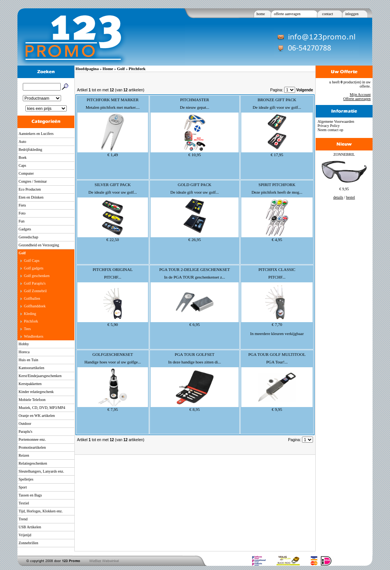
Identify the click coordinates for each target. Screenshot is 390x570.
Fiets (22, 205)
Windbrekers (33, 336)
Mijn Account (360, 94)
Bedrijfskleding (30, 149)
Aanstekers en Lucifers (36, 134)
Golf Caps (31, 260)
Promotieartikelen (32, 447)
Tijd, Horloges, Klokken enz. (41, 511)
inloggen (352, 14)
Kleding (30, 314)
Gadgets (25, 229)
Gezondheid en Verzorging (39, 245)
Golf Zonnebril (35, 291)
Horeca (24, 352)
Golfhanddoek (35, 306)
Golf (22, 253)
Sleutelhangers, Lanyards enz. (41, 471)
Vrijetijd (25, 535)
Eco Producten (30, 189)
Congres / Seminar (33, 181)
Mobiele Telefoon (32, 400)
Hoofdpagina (87, 68)
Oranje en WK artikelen (37, 415)
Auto (22, 141)
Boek (23, 157)
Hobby (24, 344)
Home (107, 68)
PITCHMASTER (194, 99)
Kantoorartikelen (31, 368)
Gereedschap (28, 237)
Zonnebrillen (28, 543)
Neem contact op (330, 130)
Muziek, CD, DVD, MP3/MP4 (42, 408)
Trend (23, 519)
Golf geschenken (36, 276)
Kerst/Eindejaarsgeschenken (40, 376)
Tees (27, 329)
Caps (22, 165)
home (260, 14)
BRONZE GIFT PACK (277, 99)
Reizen (24, 455)
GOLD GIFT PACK (195, 184)
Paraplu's (25, 431)
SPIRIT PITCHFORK (276, 184)
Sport (23, 487)
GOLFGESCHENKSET (112, 354)
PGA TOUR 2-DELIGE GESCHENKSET (194, 269)
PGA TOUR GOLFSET (195, 354)
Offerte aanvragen (357, 99)
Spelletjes (26, 479)
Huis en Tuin (28, 360)
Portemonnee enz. (32, 439)
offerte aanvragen (287, 14)
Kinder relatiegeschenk (36, 392)
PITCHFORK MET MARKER (113, 99)
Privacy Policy (329, 126)
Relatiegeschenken (33, 463)
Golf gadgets (33, 268)
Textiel (24, 503)
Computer (26, 173)
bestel (350, 197)
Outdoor (25, 423)
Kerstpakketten (30, 384)
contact (327, 14)
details (338, 197)
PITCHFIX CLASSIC (277, 269)
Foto (22, 213)
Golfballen (32, 298)
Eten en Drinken (31, 197)
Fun (22, 221)
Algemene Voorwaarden (336, 121)
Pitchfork (31, 321)
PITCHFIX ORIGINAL (112, 269)
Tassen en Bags (30, 495)
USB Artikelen (30, 527)
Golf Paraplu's (35, 283)
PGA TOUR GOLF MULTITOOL (276, 354)
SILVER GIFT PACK (112, 184)
